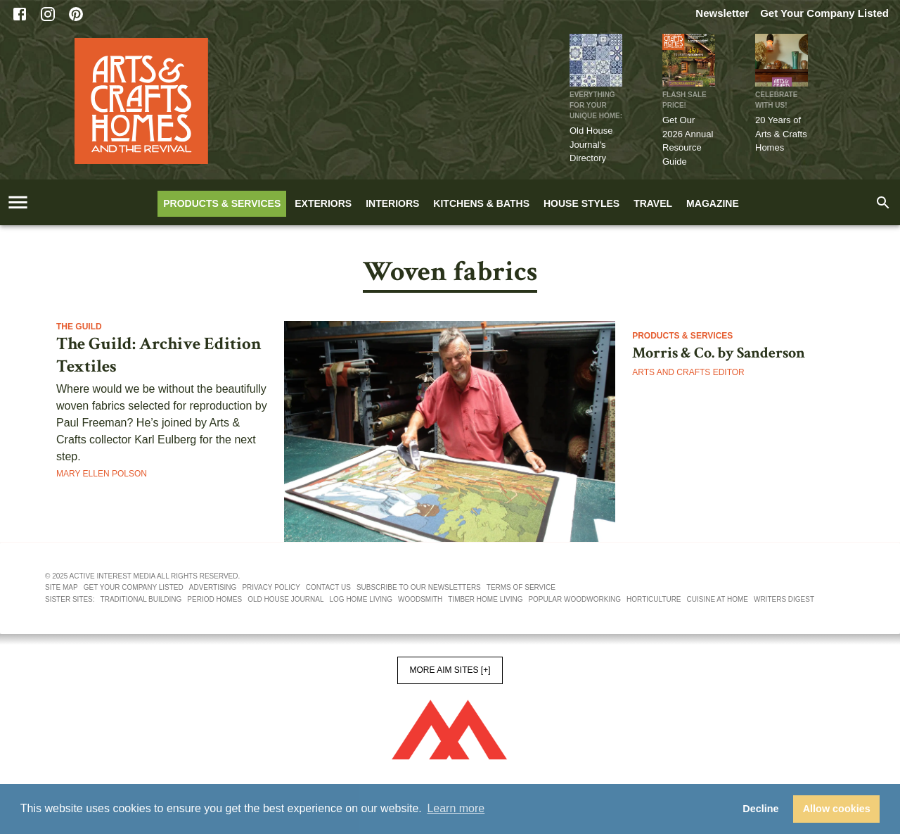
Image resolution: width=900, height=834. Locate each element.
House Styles (581, 204)
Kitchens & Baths (481, 204)
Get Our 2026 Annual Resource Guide (687, 141)
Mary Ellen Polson (101, 474)
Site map (61, 587)
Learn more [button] (455, 808)
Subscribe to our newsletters (418, 587)
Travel (653, 204)
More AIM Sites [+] (449, 670)
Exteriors (323, 204)
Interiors (392, 204)
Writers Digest (784, 599)
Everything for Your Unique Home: (596, 105)
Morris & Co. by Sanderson (718, 353)
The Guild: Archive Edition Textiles (159, 355)
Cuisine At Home (717, 599)
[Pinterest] (76, 14)
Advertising (213, 587)
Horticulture (653, 599)
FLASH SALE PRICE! (684, 100)
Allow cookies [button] (836, 808)
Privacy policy (271, 587)
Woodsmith (420, 599)
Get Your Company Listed (824, 13)
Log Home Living (361, 599)
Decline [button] (760, 808)
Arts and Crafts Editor (688, 372)
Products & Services (222, 204)
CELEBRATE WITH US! (776, 100)
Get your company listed (134, 587)
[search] (883, 203)
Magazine (713, 204)
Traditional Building (141, 599)
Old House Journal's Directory (591, 144)
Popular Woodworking (574, 599)
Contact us (328, 587)
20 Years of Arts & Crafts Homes (781, 134)
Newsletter (722, 13)
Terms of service (521, 587)
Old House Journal (285, 599)
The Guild (79, 326)
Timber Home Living (485, 599)
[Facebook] (19, 14)
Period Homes (214, 599)
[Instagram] (47, 14)
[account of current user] (18, 202)
